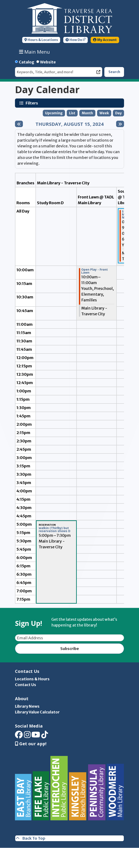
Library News (27, 706)
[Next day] (120, 124)
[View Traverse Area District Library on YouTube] (35, 736)
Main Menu (34, 51)
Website (48, 62)
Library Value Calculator (37, 712)
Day (118, 113)
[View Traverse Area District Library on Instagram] (27, 736)
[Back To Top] (69, 838)
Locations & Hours (32, 678)
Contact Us (25, 684)
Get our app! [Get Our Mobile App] (30, 743)
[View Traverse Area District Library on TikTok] (44, 736)
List (72, 113)
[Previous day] (19, 124)
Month (87, 113)
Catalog (26, 62)
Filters (32, 103)
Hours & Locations (41, 40)
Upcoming (54, 113)
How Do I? (75, 40)
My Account (105, 40)
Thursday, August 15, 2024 (69, 124)
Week (104, 113)
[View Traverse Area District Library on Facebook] (19, 736)
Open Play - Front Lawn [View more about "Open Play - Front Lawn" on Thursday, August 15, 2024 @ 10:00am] (94, 271)
